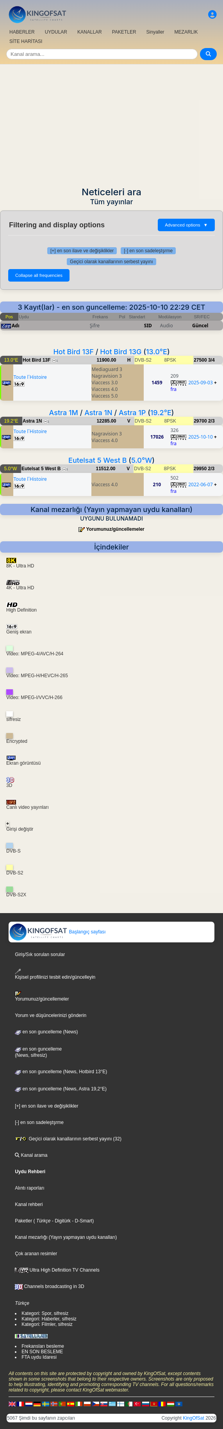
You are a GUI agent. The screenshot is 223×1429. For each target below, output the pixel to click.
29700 (200, 421)
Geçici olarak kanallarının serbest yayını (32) (68, 1139)
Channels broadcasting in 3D (49, 1286)
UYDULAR (56, 32)
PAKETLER (124, 32)
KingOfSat (193, 1418)
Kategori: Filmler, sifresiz (47, 1324)
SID (148, 325)
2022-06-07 (200, 484)
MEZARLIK (186, 32)
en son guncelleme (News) (46, 1032)
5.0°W (141, 460)
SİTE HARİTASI (25, 41)
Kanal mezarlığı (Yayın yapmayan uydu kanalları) (66, 1237)
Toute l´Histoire (30, 377)
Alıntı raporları (29, 1188)
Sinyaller (155, 32)
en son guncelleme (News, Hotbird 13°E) (61, 1071)
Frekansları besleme (42, 1346)
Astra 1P (132, 413)
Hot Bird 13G (120, 352)
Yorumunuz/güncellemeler (115, 529)
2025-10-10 (200, 437)
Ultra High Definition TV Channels (57, 1270)
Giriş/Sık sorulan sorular (40, 954)
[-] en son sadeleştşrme (148, 250)
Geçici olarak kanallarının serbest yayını (111, 261)
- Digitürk (61, 1221)
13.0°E (156, 352)
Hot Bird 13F (73, 352)
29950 (200, 468)
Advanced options (186, 225)
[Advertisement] (111, 123)
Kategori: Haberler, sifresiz (49, 1319)
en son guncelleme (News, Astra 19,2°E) (61, 1089)
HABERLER (22, 32)
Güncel (200, 325)
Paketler (23, 1221)
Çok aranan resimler (36, 1253)
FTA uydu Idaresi (39, 1357)
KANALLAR (89, 32)
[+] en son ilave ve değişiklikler (82, 250)
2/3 (211, 421)
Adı (15, 325)
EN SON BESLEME (42, 1351)
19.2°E (160, 413)
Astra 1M (63, 413)
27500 (200, 360)
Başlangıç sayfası (57, 932)
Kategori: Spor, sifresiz (44, 1313)
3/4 (211, 360)
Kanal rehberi (29, 1204)
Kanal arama (31, 1155)
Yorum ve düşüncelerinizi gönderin (50, 1015)
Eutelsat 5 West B (97, 460)
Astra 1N (98, 413)
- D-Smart (81, 1221)
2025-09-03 (200, 382)
